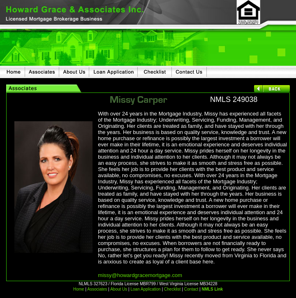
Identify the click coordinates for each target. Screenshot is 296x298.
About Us (118, 289)
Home (78, 289)
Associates (97, 289)
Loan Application (145, 289)
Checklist (172, 289)
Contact (191, 289)
